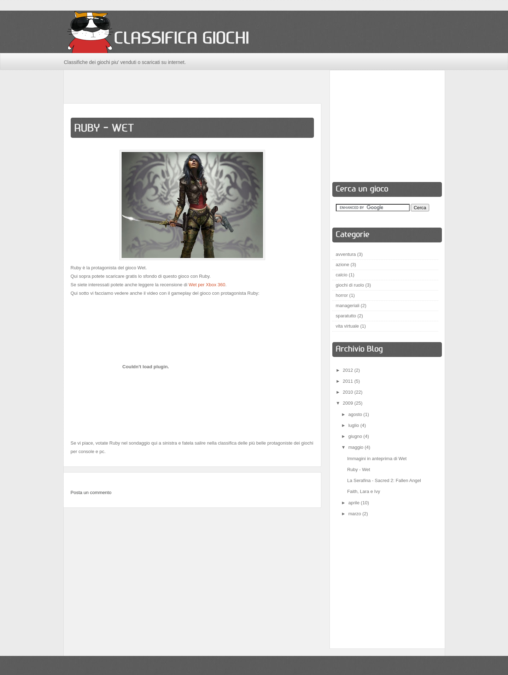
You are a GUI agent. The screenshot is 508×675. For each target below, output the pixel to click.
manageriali (348, 305)
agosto (355, 414)
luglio (354, 425)
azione (342, 264)
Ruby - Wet (358, 469)
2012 (349, 370)
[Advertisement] (192, 86)
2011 (349, 381)
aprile (354, 502)
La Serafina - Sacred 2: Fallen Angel (384, 480)
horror (342, 295)
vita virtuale (347, 326)
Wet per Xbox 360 (206, 284)
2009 (349, 403)
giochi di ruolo (350, 285)
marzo (355, 513)
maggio (356, 447)
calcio (342, 274)
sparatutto (346, 315)
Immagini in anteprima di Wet (377, 458)
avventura (346, 254)
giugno (355, 436)
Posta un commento (91, 492)
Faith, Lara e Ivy (363, 491)
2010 (349, 392)
